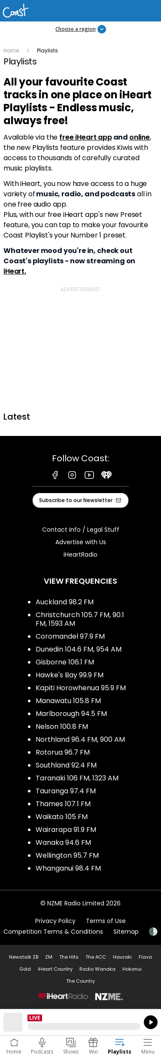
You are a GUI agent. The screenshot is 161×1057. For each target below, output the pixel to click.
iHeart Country (55, 969)
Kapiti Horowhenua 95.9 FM (81, 688)
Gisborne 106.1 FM (65, 662)
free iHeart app (85, 137)
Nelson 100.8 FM (62, 726)
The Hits (69, 956)
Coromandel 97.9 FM (70, 636)
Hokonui (132, 969)
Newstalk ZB (23, 956)
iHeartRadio (80, 554)
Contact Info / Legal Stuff (80, 529)
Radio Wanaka (97, 969)
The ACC (95, 956)
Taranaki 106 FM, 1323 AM (77, 778)
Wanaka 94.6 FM (63, 842)
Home (11, 50)
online (139, 137)
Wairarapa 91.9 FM (66, 830)
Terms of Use (106, 921)
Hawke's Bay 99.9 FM (69, 675)
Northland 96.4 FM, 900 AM (80, 739)
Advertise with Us (80, 542)
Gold (25, 969)
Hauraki (122, 956)
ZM (48, 956)
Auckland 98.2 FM (65, 602)
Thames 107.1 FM (63, 804)
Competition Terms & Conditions (53, 931)
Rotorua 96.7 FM (63, 752)
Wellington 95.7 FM (67, 855)
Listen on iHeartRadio (80, 1022)
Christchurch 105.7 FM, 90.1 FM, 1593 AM (80, 619)
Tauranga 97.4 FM (66, 791)
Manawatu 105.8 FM (68, 701)
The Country (80, 981)
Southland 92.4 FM (66, 765)
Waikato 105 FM (62, 817)
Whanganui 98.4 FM (68, 868)
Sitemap (126, 931)
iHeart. (14, 271)
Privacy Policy (55, 921)
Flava (145, 956)
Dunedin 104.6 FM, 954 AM (79, 649)
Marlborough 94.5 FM (71, 714)
